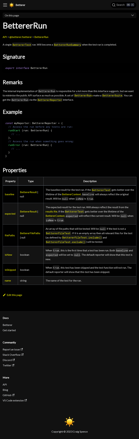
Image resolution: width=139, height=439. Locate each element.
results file (51, 211)
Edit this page (12, 294)
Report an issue (13, 349)
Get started (9, 330)
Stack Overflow (13, 354)
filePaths (10, 235)
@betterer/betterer (20, 36)
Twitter (8, 365)
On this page (12, 15)
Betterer (7, 324)
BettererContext (71, 194)
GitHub (8, 395)
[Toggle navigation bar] (5, 4)
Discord (9, 360)
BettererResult (28, 192)
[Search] (123, 5)
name (8, 280)
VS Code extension (15, 400)
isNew (8, 254)
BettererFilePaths (30, 233)
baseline (9, 194)
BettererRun (41, 36)
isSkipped (10, 269)
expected (10, 213)
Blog (5, 389)
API (5, 36)
